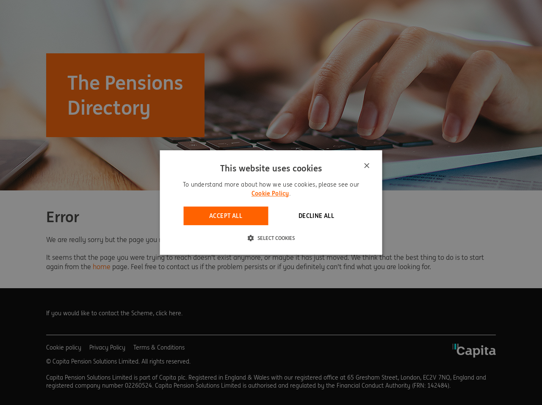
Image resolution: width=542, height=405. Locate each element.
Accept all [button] (225, 216)
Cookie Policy (270, 193)
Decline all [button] (316, 216)
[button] (271, 238)
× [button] (366, 166)
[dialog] (271, 202)
